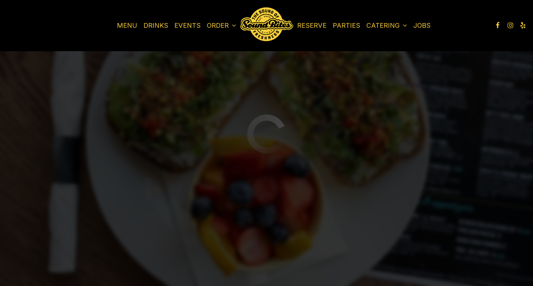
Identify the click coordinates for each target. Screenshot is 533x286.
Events (187, 25)
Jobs (422, 25)
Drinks (156, 25)
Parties (346, 25)
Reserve (312, 25)
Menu (127, 25)
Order (221, 25)
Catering (386, 25)
